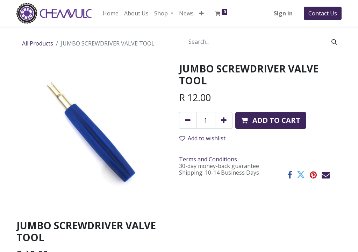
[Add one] (223, 120)
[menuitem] (110, 13)
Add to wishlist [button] (202, 138)
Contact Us (322, 13)
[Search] (334, 41)
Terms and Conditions (208, 159)
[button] (201, 13)
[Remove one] (187, 120)
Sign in (283, 13)
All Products (37, 43)
